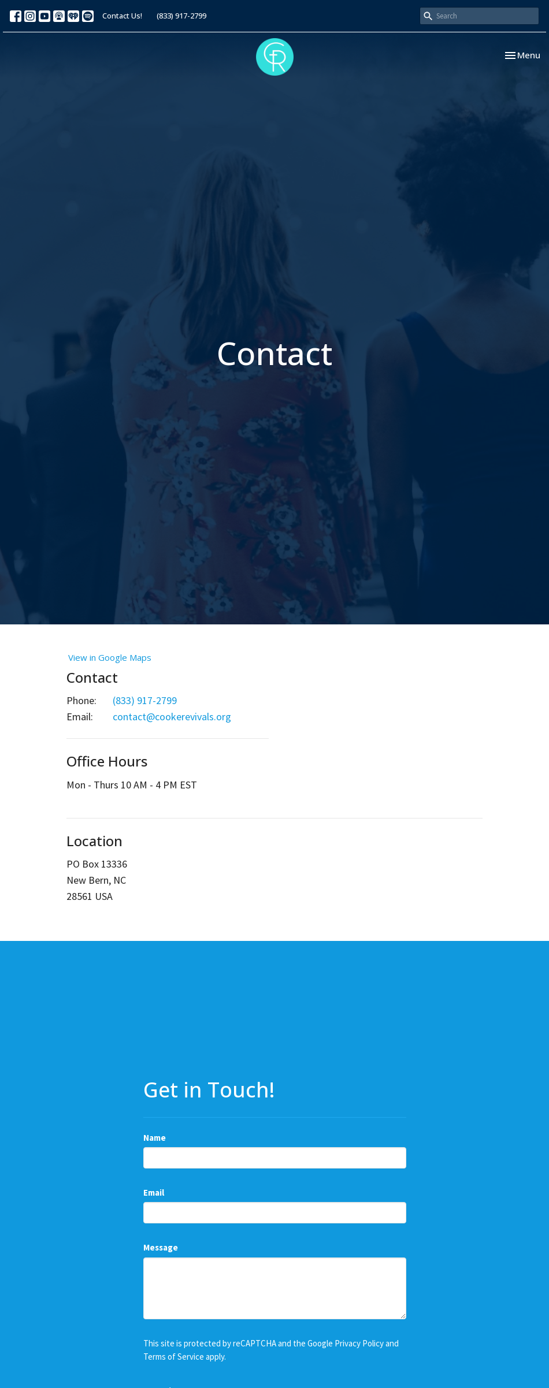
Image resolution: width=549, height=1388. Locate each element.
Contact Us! (122, 15)
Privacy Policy (359, 1343)
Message (160, 1247)
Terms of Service (173, 1356)
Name (154, 1137)
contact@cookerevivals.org (172, 716)
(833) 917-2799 (181, 15)
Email (153, 1192)
